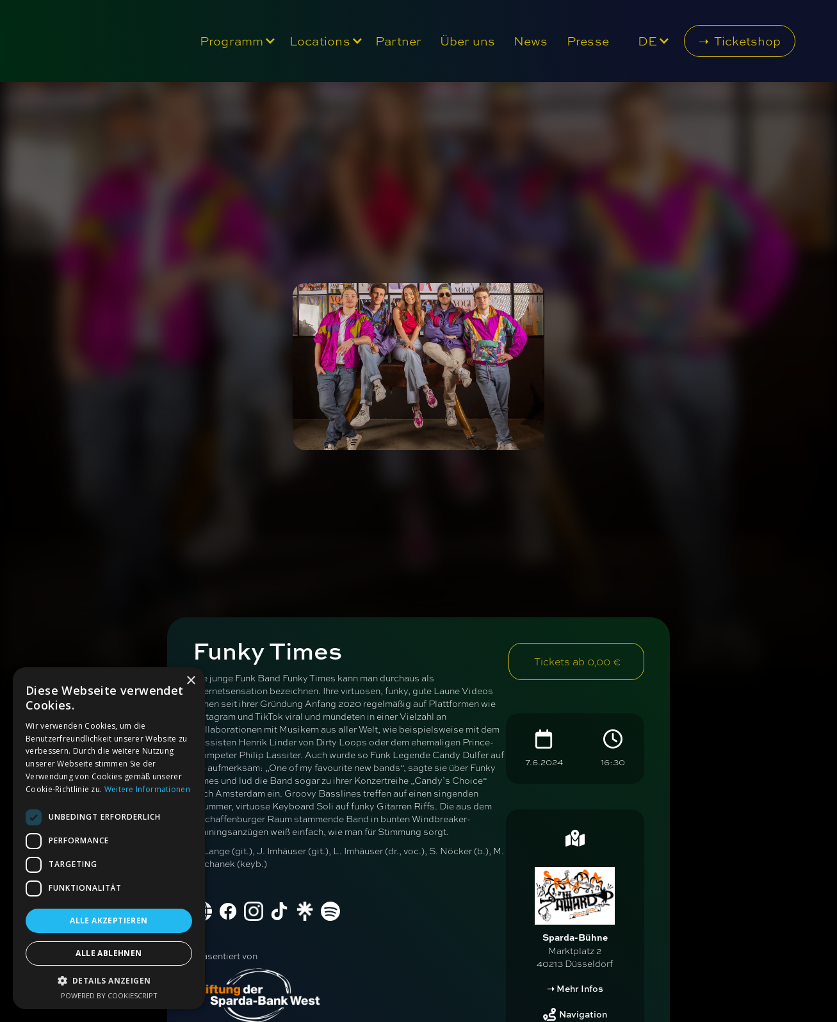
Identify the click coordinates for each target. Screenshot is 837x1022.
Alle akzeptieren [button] (108, 920)
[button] (235, 41)
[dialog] (109, 838)
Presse (588, 41)
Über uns (468, 41)
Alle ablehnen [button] (109, 953)
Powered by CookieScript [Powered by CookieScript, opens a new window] (109, 995)
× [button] (190, 681)
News (531, 41)
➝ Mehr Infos (575, 988)
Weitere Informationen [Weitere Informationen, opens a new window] (147, 789)
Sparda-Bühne (575, 937)
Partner (398, 41)
